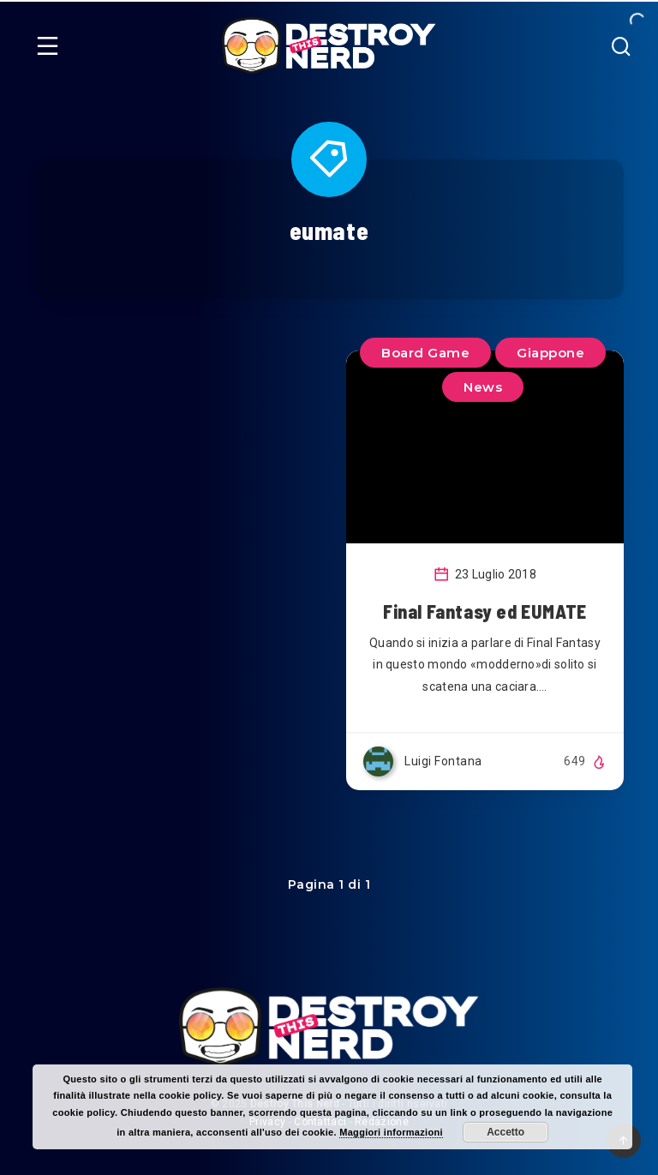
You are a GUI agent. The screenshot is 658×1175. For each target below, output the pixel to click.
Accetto (505, 1132)
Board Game (425, 353)
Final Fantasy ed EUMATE (485, 611)
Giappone (550, 353)
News (483, 387)
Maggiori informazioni (391, 1132)
